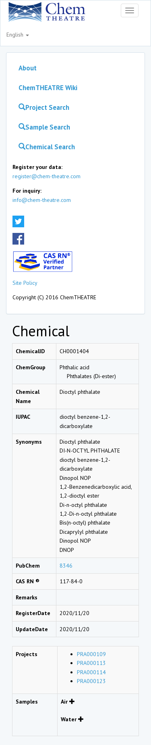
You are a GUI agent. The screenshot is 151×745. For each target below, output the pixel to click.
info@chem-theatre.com (41, 200)
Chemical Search (47, 146)
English (17, 34)
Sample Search (44, 127)
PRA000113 (91, 663)
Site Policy (24, 282)
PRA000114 (91, 672)
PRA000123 (91, 681)
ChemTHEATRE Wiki (48, 87)
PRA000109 (91, 654)
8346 (66, 565)
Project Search (44, 107)
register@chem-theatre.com (46, 176)
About (28, 68)
